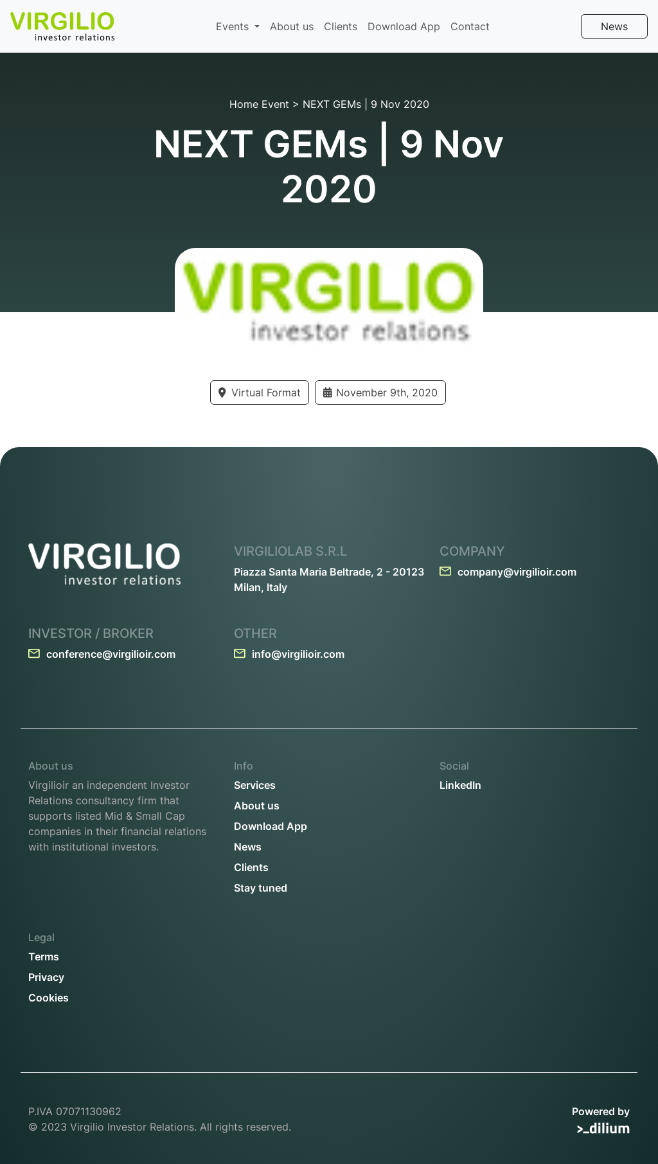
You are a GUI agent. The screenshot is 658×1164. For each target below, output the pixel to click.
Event (275, 104)
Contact (470, 26)
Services (255, 785)
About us (292, 26)
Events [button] (234, 26)
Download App (404, 26)
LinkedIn (460, 785)
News (614, 26)
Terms (43, 956)
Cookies (48, 997)
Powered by (601, 1119)
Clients (340, 26)
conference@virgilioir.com (101, 654)
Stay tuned (260, 887)
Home (243, 104)
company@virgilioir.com (508, 571)
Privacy (46, 977)
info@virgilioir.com (289, 654)
